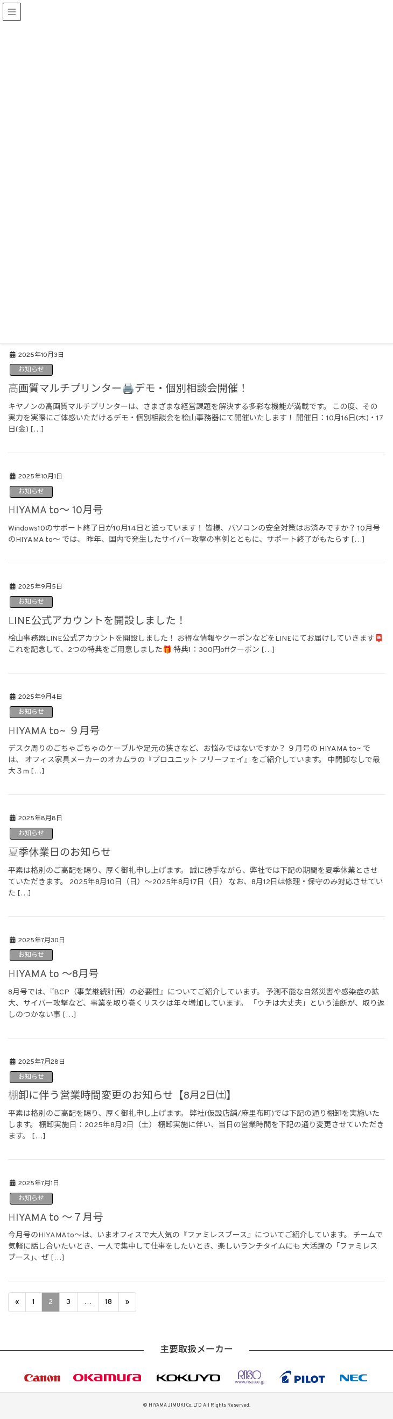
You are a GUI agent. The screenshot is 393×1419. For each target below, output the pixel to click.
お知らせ (31, 370)
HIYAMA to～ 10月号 (55, 510)
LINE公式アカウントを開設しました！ (97, 621)
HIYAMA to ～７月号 (55, 1218)
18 (108, 1302)
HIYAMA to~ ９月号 (54, 731)
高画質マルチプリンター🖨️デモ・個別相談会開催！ (128, 389)
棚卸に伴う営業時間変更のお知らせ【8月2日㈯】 (122, 1096)
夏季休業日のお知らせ (59, 853)
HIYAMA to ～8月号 (53, 974)
